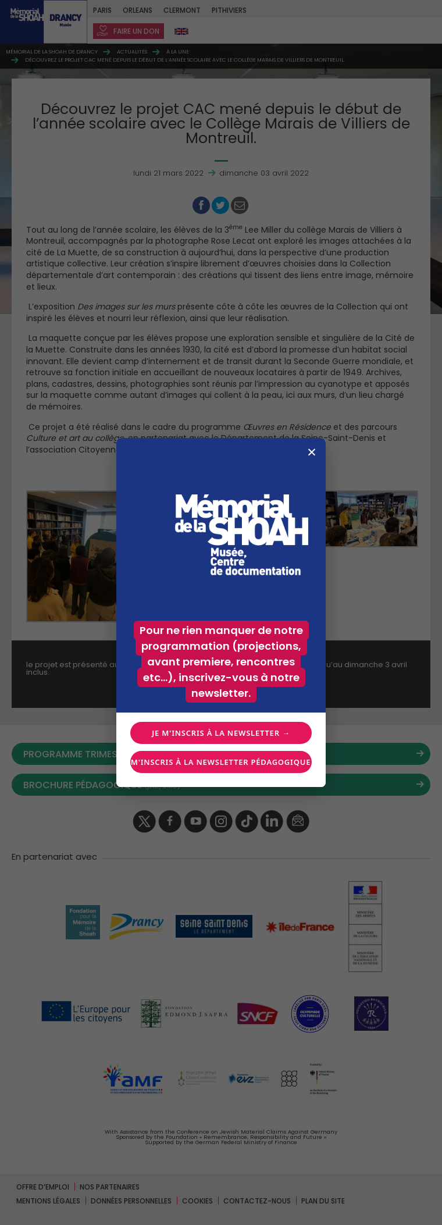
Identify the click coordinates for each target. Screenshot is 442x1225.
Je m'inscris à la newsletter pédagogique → (221, 762)
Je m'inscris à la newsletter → (221, 733)
